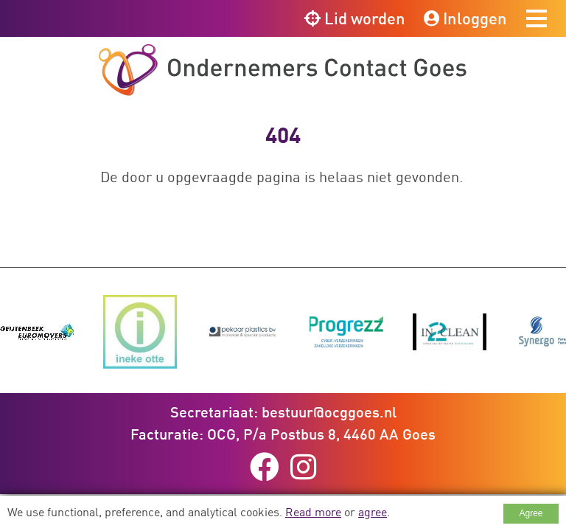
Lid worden (354, 18)
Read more (313, 511)
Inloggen (465, 18)
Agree (530, 513)
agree (372, 511)
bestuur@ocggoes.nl (329, 411)
